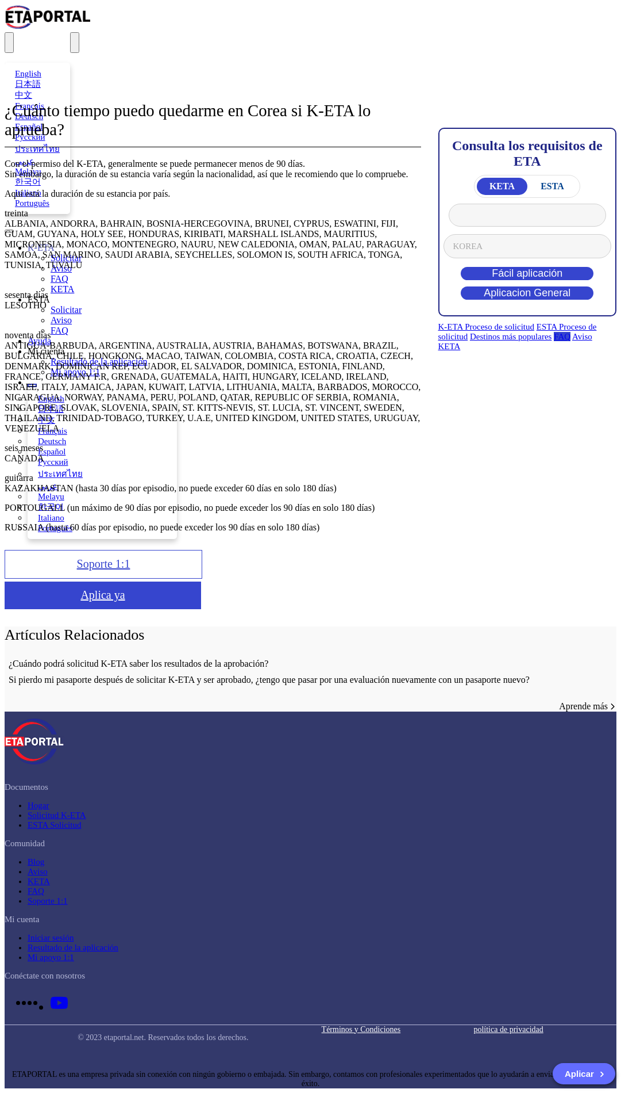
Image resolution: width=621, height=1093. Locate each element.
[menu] (74, 42)
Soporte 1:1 (103, 563)
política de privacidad (508, 1029)
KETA (502, 186)
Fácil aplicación (527, 273)
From (528, 215)
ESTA (552, 186)
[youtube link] (59, 1002)
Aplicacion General (527, 293)
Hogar (38, 805)
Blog (36, 861)
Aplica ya (102, 594)
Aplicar (585, 1074)
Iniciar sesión (51, 937)
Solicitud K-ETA (57, 815)
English (28, 73)
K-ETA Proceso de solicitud (486, 326)
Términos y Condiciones (361, 1029)
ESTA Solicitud (54, 825)
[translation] (9, 42)
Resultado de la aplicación (73, 947)
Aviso (582, 336)
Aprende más (587, 706)
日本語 (28, 84)
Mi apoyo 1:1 (51, 957)
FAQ (562, 336)
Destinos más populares (510, 336)
